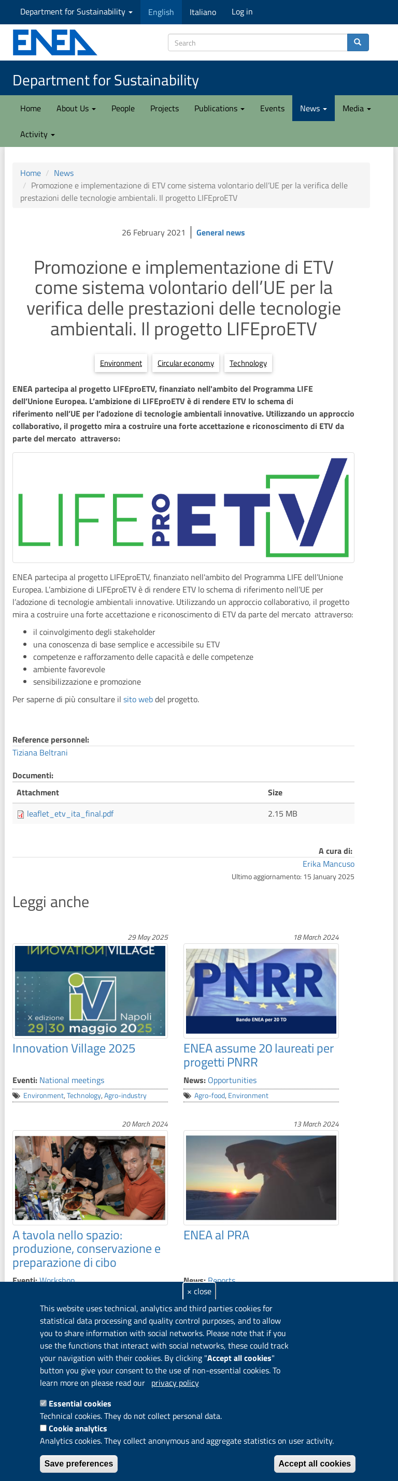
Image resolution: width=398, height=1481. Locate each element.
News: (194, 1080)
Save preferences (79, 1463)
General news (220, 232)
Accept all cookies (315, 1463)
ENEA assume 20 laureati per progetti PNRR (258, 1055)
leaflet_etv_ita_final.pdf (70, 813)
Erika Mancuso (328, 863)
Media (357, 108)
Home (30, 108)
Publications (219, 108)
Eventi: (24, 1080)
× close (199, 1291)
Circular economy (186, 363)
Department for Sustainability (76, 11)
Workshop (57, 1280)
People (123, 108)
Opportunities (232, 1080)
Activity (37, 134)
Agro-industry (125, 1095)
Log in (242, 11)
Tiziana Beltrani (40, 752)
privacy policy (175, 1382)
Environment (121, 363)
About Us (76, 108)
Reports (221, 1280)
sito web (138, 699)
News (313, 108)
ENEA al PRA (216, 1234)
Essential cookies (80, 1403)
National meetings (71, 1080)
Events (272, 108)
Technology (248, 363)
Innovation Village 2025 (73, 1048)
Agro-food (209, 1095)
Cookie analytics (78, 1428)
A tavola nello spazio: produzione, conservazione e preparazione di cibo (86, 1248)
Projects (164, 108)
